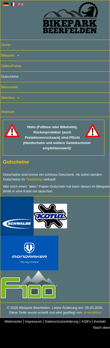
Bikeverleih (9, 87)
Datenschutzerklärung (61, 321)
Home (5, 45)
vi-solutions (92, 312)
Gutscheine (10, 76)
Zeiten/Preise (11, 66)
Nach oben (101, 328)
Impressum (33, 321)
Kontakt (99, 321)
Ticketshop (34, 179)
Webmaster (13, 321)
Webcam (8, 112)
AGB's (86, 321)
